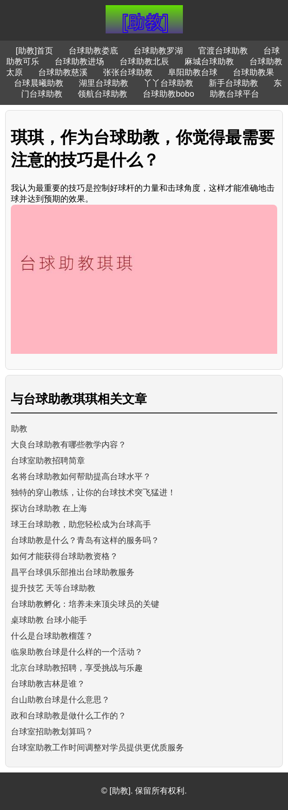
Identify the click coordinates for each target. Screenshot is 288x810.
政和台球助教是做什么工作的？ (68, 715)
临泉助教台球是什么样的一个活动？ (77, 651)
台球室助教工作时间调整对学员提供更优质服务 (97, 747)
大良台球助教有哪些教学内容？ (68, 444)
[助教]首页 (35, 50)
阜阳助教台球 (192, 72)
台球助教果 (253, 72)
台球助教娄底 (93, 50)
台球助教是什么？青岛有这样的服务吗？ (85, 540)
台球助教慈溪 (63, 72)
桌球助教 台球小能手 (49, 620)
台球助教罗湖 (158, 50)
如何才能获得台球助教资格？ (64, 556)
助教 (19, 428)
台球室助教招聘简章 (48, 460)
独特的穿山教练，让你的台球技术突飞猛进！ (93, 492)
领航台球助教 (102, 93)
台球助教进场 (79, 61)
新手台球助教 (233, 83)
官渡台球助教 (223, 50)
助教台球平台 (234, 93)
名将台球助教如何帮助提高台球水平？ (81, 476)
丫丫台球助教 (168, 83)
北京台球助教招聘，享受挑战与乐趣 (77, 667)
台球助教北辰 (144, 61)
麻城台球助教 (209, 61)
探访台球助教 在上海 (49, 508)
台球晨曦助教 (38, 83)
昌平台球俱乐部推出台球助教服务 (72, 572)
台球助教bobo (168, 93)
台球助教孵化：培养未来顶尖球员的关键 (85, 604)
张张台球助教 (128, 72)
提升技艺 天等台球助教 (53, 588)
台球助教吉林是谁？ (48, 683)
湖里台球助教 (103, 83)
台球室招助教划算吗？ (52, 731)
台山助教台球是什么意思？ (60, 699)
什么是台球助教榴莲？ (52, 636)
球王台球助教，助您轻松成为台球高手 (81, 524)
